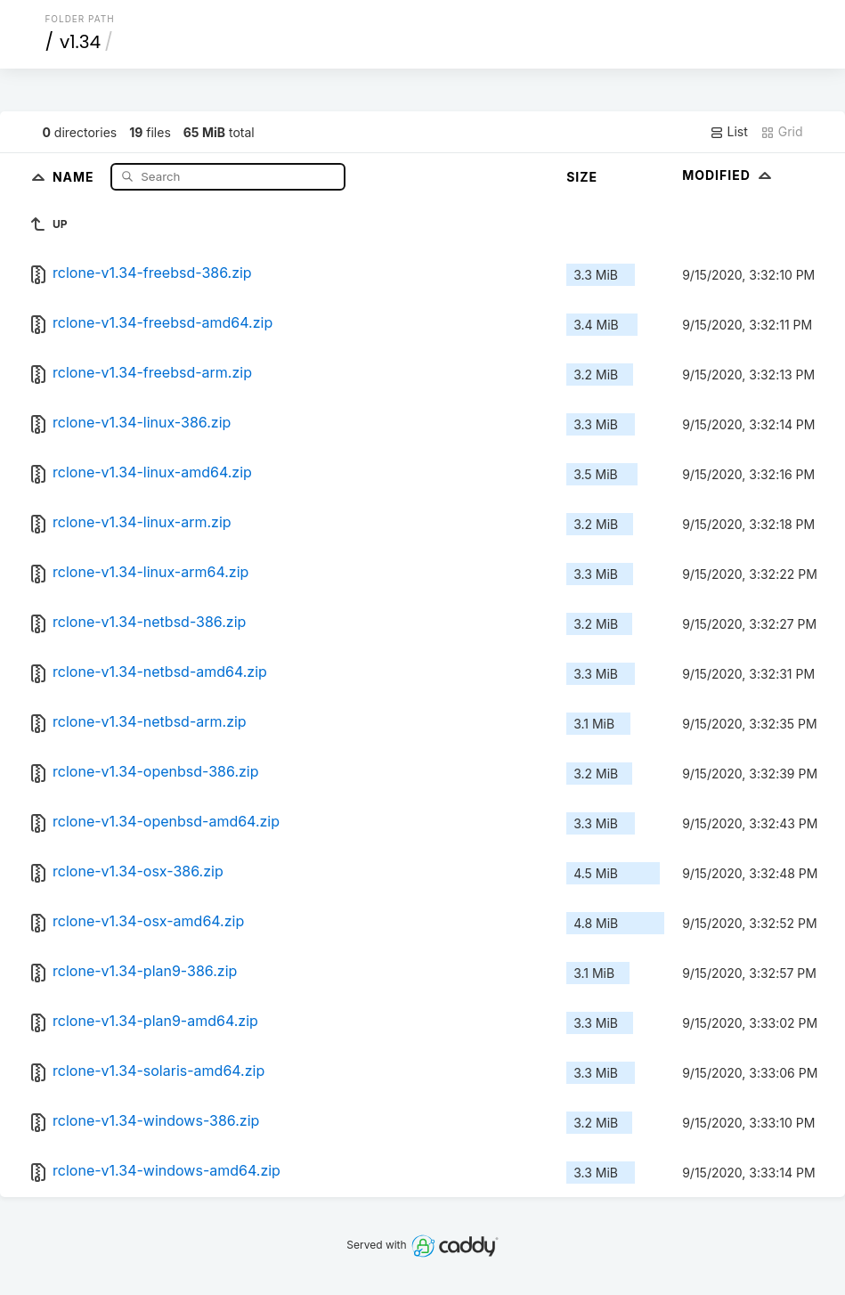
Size (581, 176)
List (729, 132)
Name (75, 175)
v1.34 (80, 41)
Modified (729, 175)
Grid (781, 132)
